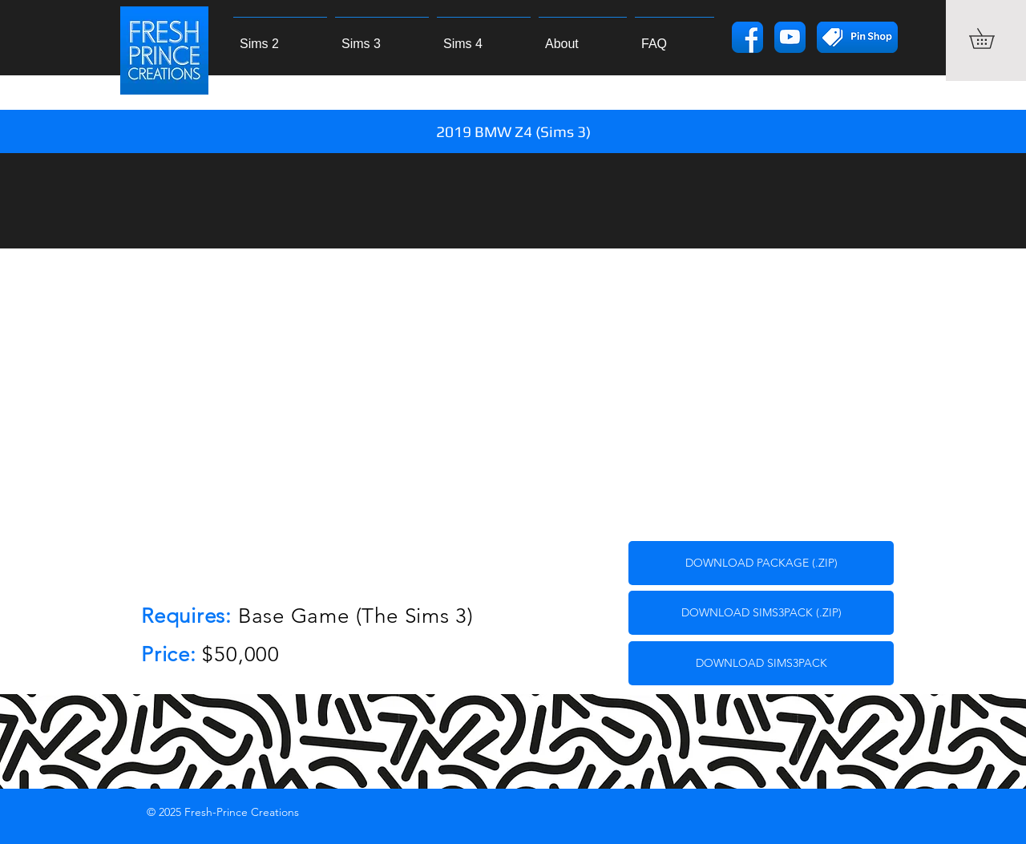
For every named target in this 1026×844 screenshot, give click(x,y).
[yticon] (790, 37)
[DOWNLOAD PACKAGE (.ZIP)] (761, 563)
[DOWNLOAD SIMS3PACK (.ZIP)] (761, 613)
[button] (991, 38)
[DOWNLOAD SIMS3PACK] (761, 663)
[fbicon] (747, 37)
